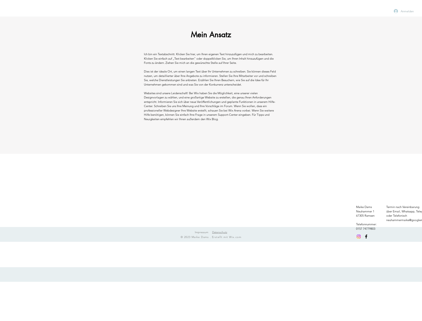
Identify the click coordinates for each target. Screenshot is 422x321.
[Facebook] (366, 236)
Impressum (201, 232)
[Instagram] (358, 236)
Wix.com (235, 237)
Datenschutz (219, 232)
